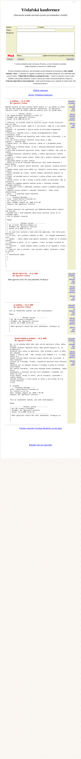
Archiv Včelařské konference (40, 99)
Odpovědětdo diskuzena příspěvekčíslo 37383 (71, 346)
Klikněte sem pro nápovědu (40, 501)
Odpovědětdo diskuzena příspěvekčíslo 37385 (71, 384)
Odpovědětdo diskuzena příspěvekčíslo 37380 (71, 314)
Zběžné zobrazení (40, 94)
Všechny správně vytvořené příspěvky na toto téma (40, 485)
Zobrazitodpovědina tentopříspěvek (72, 121)
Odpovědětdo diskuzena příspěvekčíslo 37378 (71, 109)
